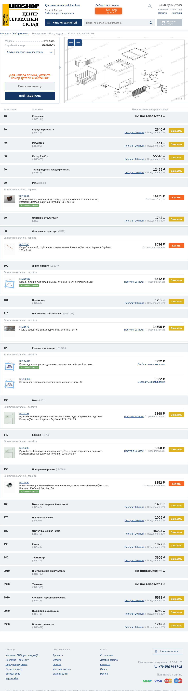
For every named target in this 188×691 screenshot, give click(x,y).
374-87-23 (170, 5)
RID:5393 (24, 413)
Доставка (58, 655)
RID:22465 (24, 379)
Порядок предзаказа (16, 664)
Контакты (177, 13)
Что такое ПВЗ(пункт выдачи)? (22, 655)
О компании (106, 655)
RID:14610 (24, 361)
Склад (103, 669)
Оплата (57, 660)
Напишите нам (169, 651)
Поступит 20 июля (134, 132)
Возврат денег (13, 673)
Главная (4, 33)
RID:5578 (24, 326)
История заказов (62, 669)
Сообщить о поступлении (151, 364)
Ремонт (104, 673)
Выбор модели (20, 33)
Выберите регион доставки (59, 13)
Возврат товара (14, 669)
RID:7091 (24, 196)
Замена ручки (60, 673)
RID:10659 (24, 278)
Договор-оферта (109, 660)
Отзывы (162, 13)
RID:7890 (24, 482)
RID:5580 (24, 244)
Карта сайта (12, 678)
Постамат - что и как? (17, 660)
